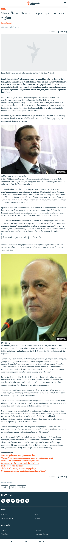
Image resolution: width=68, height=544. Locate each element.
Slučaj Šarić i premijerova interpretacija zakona (20, 461)
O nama (4, 514)
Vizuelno (4, 534)
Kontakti (38, 518)
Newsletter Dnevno (42, 534)
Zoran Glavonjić (6, 23)
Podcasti (38, 530)
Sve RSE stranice (7, 518)
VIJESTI (41, 541)
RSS (36, 514)
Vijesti (3, 530)
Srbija (3, 9)
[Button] (51, 32)
